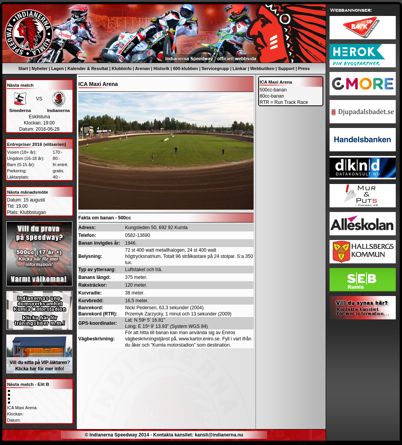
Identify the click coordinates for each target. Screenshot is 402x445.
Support (286, 68)
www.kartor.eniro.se (199, 339)
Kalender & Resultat (87, 68)
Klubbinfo (122, 68)
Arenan (142, 68)
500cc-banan (273, 90)
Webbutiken (262, 68)
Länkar (240, 68)
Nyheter (40, 68)
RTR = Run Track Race (284, 102)
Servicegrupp (215, 68)
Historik (161, 68)
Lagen (57, 68)
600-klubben (185, 68)
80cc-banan (272, 96)
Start (23, 68)
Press (304, 68)
